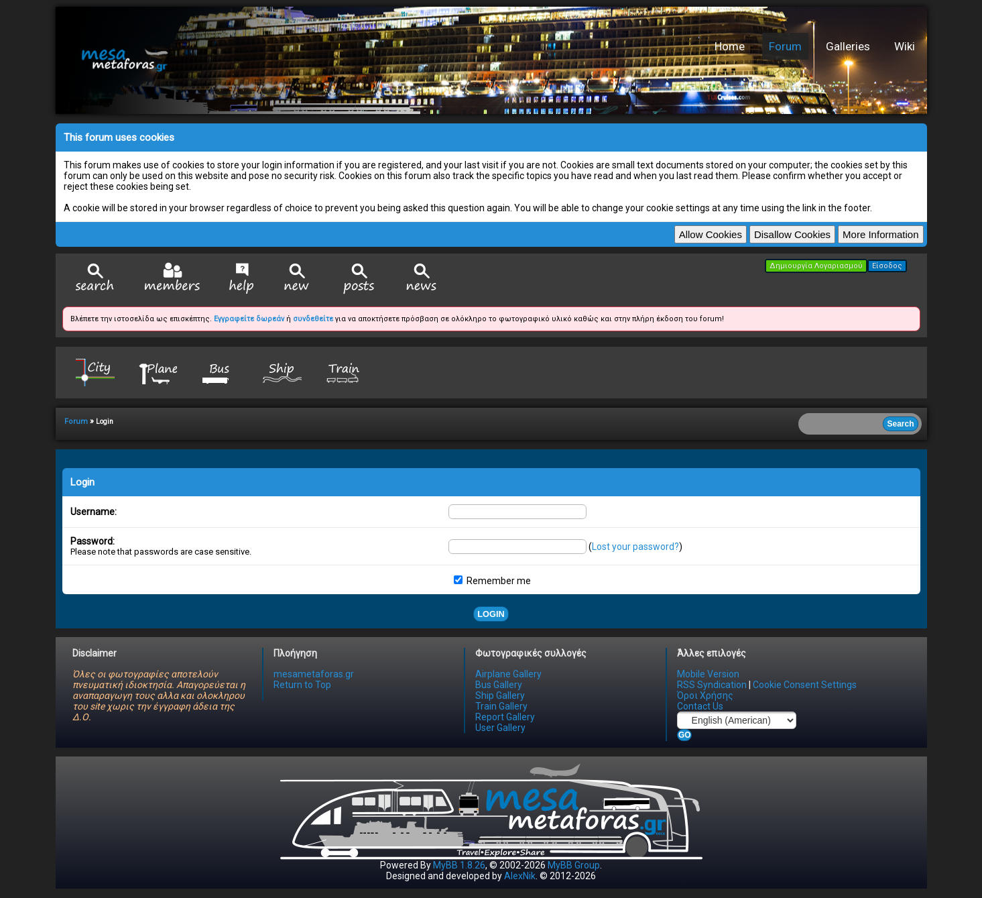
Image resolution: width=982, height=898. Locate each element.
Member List (172, 278)
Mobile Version (708, 674)
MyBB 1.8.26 (459, 865)
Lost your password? (635, 546)
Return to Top (302, 684)
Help (241, 278)
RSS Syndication (712, 684)
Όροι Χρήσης (705, 695)
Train (344, 372)
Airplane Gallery (508, 674)
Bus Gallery (498, 684)
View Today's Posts (359, 278)
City (95, 372)
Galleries (848, 46)
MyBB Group (574, 865)
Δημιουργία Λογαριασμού (816, 266)
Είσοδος (887, 266)
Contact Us (700, 706)
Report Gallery (505, 717)
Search (95, 278)
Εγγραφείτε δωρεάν (249, 319)
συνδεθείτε (313, 319)
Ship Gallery (500, 695)
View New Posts (297, 278)
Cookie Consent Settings (805, 684)
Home (730, 46)
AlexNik (520, 876)
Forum (785, 46)
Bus (219, 372)
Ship (282, 372)
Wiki (904, 46)
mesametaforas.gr (313, 674)
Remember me (492, 580)
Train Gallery (501, 706)
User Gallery (500, 727)
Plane (157, 372)
